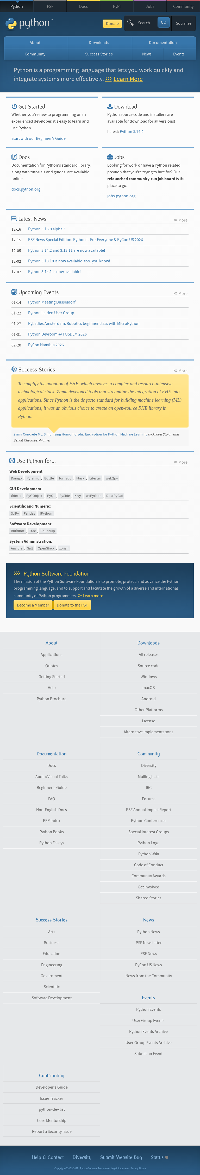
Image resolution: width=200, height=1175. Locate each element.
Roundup (47, 531)
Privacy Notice (138, 1168)
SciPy (15, 513)
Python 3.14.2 (131, 131)
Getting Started (52, 676)
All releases (149, 654)
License (148, 721)
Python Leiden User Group (51, 313)
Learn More (128, 79)
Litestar (95, 478)
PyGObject (34, 496)
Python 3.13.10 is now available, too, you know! (69, 261)
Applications (52, 654)
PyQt (51, 496)
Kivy (77, 496)
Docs (83, 6)
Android (148, 699)
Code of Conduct (148, 865)
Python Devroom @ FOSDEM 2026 (57, 334)
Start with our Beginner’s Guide (38, 138)
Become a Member (33, 605)
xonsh (63, 548)
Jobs (150, 6)
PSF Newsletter (149, 942)
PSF (50, 6)
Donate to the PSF (72, 605)
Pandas (29, 513)
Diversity (148, 765)
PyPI (117, 6)
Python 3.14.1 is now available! (55, 271)
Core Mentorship (51, 1120)
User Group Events (148, 1020)
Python (16, 6)
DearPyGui (114, 496)
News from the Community (149, 976)
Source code (148, 666)
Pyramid (33, 478)
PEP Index (51, 820)
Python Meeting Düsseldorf (52, 302)
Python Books (52, 832)
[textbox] (147, 23)
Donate (112, 23)
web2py (112, 478)
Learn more (93, 595)
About (35, 42)
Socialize (183, 23)
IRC (149, 787)
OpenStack (46, 548)
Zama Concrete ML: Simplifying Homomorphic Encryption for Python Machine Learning (80, 434)
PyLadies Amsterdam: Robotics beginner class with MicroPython (84, 323)
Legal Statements (120, 1168)
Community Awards (149, 876)
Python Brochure (51, 699)
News (147, 54)
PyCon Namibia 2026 (46, 345)
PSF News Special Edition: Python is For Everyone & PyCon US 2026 (85, 239)
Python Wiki (148, 854)
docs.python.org (25, 189)
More (183, 220)
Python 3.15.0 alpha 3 (46, 229)
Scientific (52, 986)
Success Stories (99, 54)
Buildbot (17, 531)
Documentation (163, 42)
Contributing (51, 1075)
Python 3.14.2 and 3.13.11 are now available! (66, 250)
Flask (80, 478)
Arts (51, 932)
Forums (148, 799)
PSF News (148, 953)
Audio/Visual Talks (51, 776)
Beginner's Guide (52, 787)
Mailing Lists (148, 776)
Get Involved (148, 887)
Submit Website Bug (121, 1157)
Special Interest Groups (148, 832)
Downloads (99, 42)
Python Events (148, 1009)
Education (51, 953)
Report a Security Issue (52, 1131)
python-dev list (52, 1109)
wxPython (94, 496)
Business (51, 942)
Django (16, 478)
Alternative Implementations (148, 732)
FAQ (51, 799)
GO (163, 22)
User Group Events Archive (149, 1042)
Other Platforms (149, 709)
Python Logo (149, 843)
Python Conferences (148, 820)
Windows (149, 676)
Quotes (51, 666)
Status (159, 1157)
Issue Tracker (51, 1098)
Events (179, 54)
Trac (32, 531)
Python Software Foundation (57, 573)
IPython (46, 513)
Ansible (16, 548)
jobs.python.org (121, 196)
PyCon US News (148, 965)
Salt (30, 548)
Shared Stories (148, 898)
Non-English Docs (51, 809)
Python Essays (51, 843)
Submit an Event (148, 1053)
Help (52, 687)
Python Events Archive (148, 1031)
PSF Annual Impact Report (148, 809)
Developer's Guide (52, 1087)
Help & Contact (48, 1157)
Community (183, 6)
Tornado (65, 478)
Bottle (49, 478)
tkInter (16, 496)
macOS (148, 687)
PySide (64, 496)
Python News (148, 932)
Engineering (51, 965)
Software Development (52, 998)
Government (52, 976)
